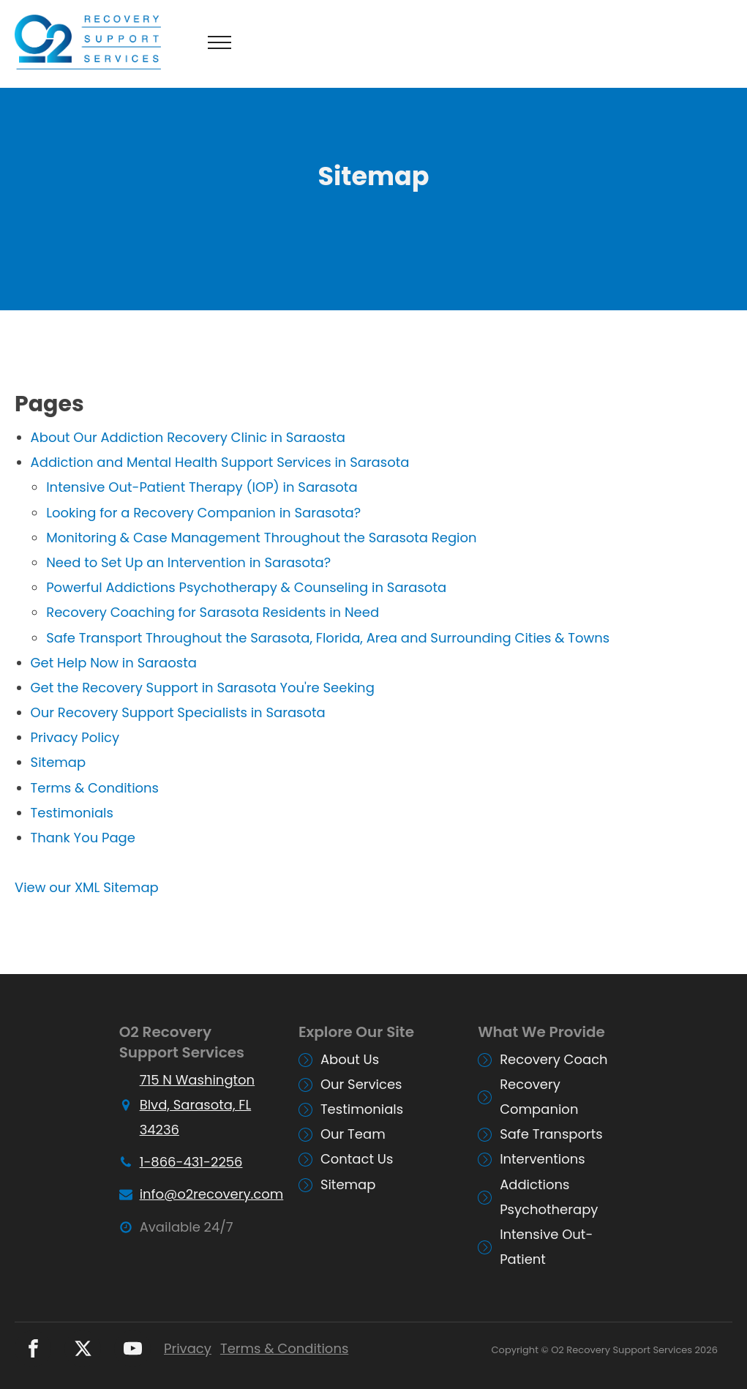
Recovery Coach (554, 1059)
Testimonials (72, 813)
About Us (349, 1059)
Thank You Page (83, 837)
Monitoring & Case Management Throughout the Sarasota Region (261, 537)
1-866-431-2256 (191, 1162)
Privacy (187, 1348)
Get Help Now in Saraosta (114, 663)
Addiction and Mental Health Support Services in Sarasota (220, 462)
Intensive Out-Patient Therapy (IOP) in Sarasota (201, 487)
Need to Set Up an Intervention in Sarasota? (188, 562)
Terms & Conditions (95, 788)
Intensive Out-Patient (546, 1246)
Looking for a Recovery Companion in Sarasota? (203, 512)
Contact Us (357, 1159)
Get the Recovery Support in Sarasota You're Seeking (203, 687)
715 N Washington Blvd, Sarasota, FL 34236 (197, 1105)
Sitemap (58, 762)
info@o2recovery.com (212, 1194)
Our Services (361, 1084)
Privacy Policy (75, 737)
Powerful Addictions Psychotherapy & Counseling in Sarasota (246, 587)
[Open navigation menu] (219, 42)
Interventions (542, 1159)
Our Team (353, 1134)
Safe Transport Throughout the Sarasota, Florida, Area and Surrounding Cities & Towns (327, 638)
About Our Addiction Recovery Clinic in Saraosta (188, 437)
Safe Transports (551, 1134)
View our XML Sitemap (87, 887)
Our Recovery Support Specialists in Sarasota (178, 712)
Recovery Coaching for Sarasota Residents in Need (212, 612)
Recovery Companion (539, 1096)
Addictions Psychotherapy (549, 1196)
